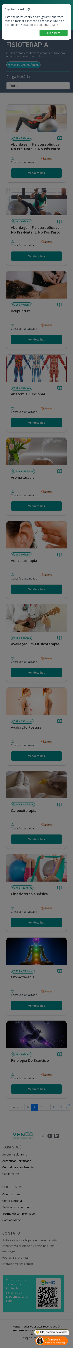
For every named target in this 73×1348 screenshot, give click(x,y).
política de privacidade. (44, 25)
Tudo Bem (53, 33)
